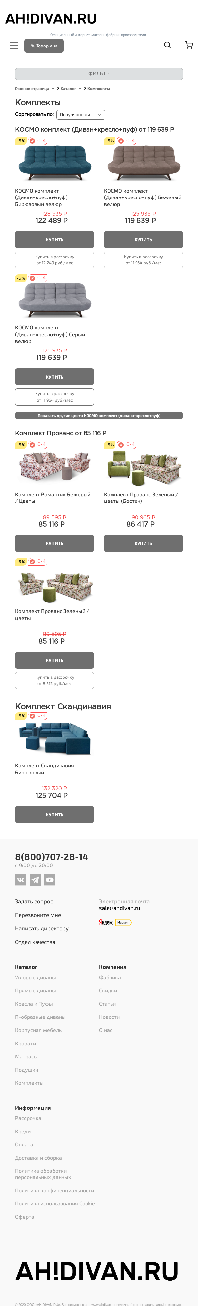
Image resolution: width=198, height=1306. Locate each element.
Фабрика (110, 977)
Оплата (24, 1144)
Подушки (26, 1069)
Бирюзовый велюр (41, 197)
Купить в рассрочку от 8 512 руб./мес (54, 680)
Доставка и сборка (38, 1157)
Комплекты (29, 1082)
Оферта (24, 1216)
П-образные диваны (40, 1017)
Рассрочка (28, 1118)
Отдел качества (35, 941)
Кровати (25, 1043)
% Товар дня (44, 45)
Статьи (107, 1003)
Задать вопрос (34, 901)
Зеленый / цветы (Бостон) (141, 497)
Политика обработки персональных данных (43, 1174)
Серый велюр (50, 334)
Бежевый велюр (142, 197)
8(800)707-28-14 (51, 856)
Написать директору (42, 928)
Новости (109, 1017)
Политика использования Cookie (55, 1203)
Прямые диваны (35, 990)
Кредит (24, 1131)
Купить (54, 239)
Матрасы (26, 1056)
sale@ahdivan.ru (119, 907)
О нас (105, 1030)
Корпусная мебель (38, 1030)
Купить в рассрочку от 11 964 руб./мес (143, 260)
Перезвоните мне (38, 914)
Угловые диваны (35, 977)
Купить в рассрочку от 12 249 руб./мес (54, 260)
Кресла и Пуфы (34, 1003)
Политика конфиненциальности (54, 1190)
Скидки (108, 990)
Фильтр (99, 74)
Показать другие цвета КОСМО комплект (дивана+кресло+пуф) (99, 415)
